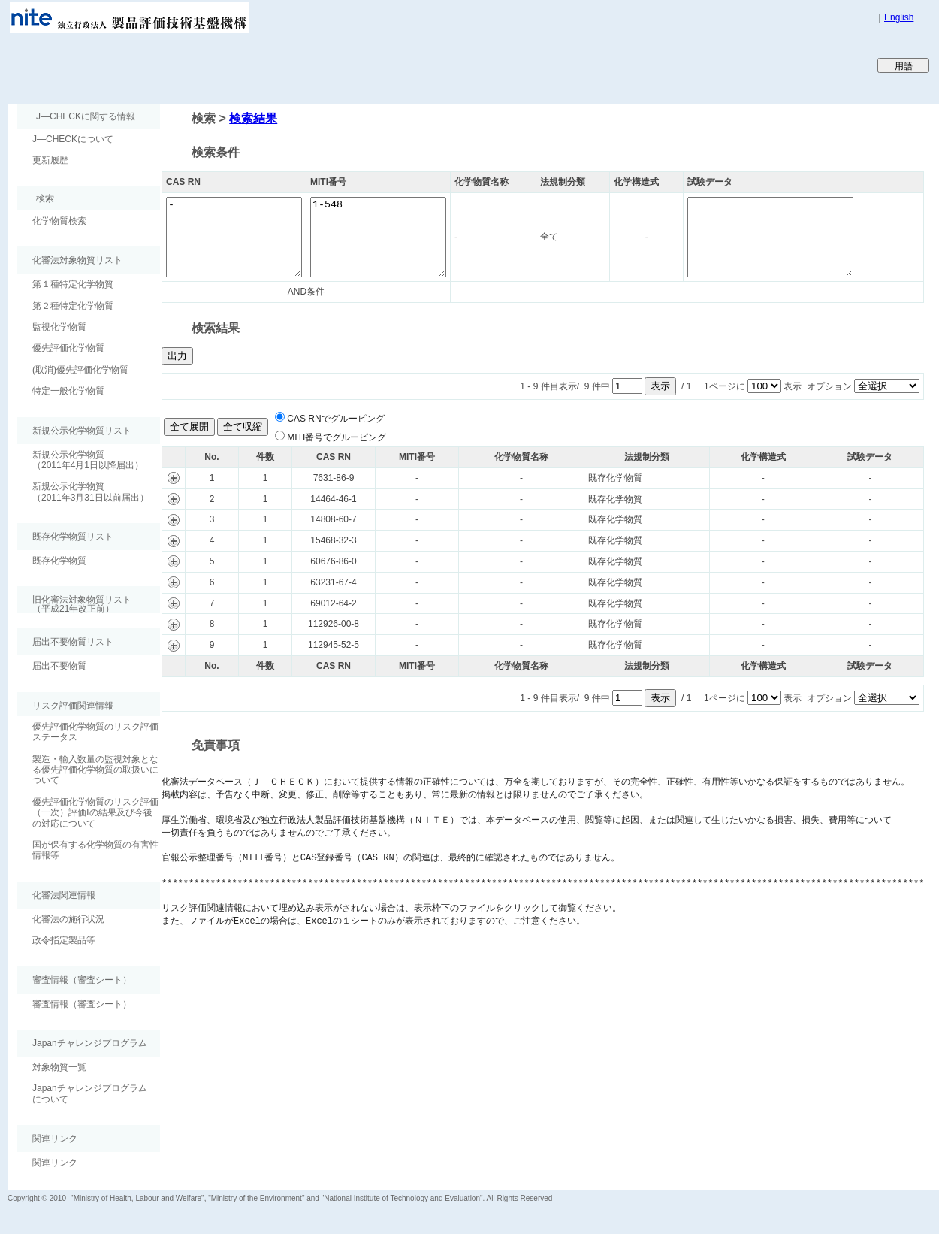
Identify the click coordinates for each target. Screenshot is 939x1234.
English (898, 17)
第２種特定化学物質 (72, 306)
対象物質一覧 (59, 1067)
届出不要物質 (59, 666)
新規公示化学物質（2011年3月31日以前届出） (90, 491)
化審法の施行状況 (68, 919)
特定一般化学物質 (68, 391)
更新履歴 (50, 160)
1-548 (400, 237)
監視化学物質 (59, 327)
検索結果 (253, 118)
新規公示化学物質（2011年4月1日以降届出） (87, 459)
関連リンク (54, 1162)
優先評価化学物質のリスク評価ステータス (95, 732)
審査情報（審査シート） (81, 1004)
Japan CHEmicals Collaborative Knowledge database (190, 64)
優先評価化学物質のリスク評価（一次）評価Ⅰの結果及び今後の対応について (95, 813)
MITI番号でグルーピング (336, 437)
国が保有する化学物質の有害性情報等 (95, 849)
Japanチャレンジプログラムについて (89, 1093)
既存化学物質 (59, 560)
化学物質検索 (59, 221)
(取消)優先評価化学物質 (80, 369)
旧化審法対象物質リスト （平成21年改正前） (74, 603)
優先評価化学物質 (68, 348)
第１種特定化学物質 (72, 284)
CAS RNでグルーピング (335, 418)
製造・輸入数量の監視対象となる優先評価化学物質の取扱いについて (95, 770)
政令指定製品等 (63, 940)
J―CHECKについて (72, 139)
